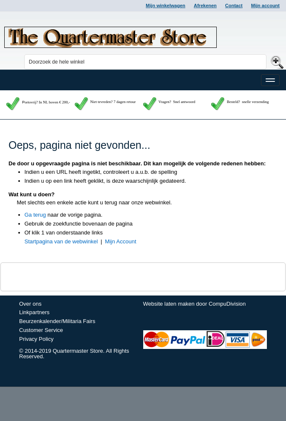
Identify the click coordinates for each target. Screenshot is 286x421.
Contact (234, 5)
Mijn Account (120, 241)
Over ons (30, 304)
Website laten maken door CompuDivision (194, 304)
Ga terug (35, 215)
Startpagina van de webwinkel (61, 241)
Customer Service (41, 330)
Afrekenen (205, 5)
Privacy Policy (36, 339)
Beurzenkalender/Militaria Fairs (57, 321)
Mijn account (265, 5)
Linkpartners (34, 312)
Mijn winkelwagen (165, 5)
